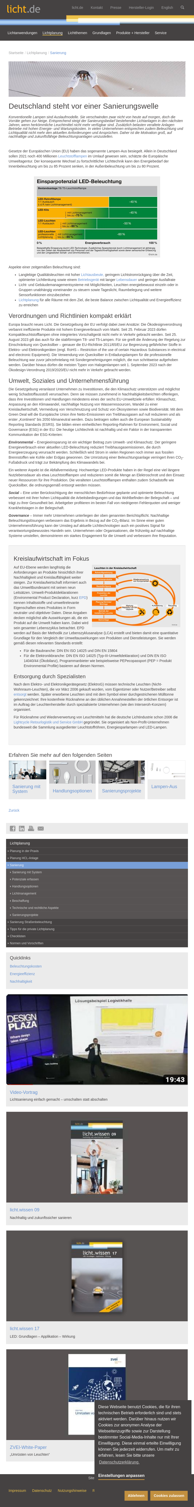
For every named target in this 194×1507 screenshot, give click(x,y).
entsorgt (20, 694)
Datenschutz (42, 1491)
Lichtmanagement (24, 893)
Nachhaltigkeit (21, 981)
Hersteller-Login (141, 8)
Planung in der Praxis (24, 851)
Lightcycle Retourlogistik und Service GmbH (48, 722)
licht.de (77, 8)
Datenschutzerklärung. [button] (119, 1462)
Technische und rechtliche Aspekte (35, 908)
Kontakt (97, 8)
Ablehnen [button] (136, 1496)
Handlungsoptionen (72, 790)
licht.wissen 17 (24, 1328)
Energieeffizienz (22, 974)
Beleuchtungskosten (26, 966)
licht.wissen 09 (24, 1209)
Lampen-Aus (164, 786)
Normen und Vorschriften (26, 943)
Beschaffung (20, 901)
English (167, 8)
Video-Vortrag (24, 1092)
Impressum (17, 1491)
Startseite (16, 53)
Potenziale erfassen (25, 879)
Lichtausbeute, (92, 275)
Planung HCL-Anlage (24, 858)
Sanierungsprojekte (121, 790)
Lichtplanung (37, 53)
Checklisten (18, 936)
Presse (116, 8)
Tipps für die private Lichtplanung (32, 929)
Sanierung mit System (26, 789)
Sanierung (58, 53)
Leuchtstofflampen (72, 156)
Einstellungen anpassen (121, 1475)
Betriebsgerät (88, 280)
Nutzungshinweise (72, 1491)
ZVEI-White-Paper (28, 1447)
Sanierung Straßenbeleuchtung (31, 922)
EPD (82, 598)
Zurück (14, 810)
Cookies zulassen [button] (169, 1496)
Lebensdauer (126, 280)
